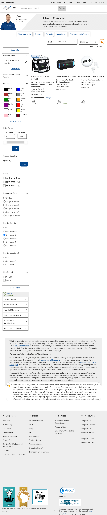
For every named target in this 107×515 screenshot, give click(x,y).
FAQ (30, 432)
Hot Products (68, 2)
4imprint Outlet (87, 438)
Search (62, 8)
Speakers (38, 34)
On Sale (94, 2)
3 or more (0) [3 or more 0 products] (11, 265)
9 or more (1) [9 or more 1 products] (11, 245)
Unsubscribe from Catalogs (14, 454)
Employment (8, 432)
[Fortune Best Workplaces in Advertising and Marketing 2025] (9, 471)
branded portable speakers (50, 360)
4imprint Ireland (87, 432)
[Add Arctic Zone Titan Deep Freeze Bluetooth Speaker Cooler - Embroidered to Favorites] (34, 102)
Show (82, 42)
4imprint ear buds (22, 346)
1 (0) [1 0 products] (8, 228)
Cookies (6, 450)
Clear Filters (15, 68)
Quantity (7, 160)
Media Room (34, 436)
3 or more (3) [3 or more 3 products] (11, 235)
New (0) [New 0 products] (9, 277)
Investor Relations (10, 436)
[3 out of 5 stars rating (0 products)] (15, 186)
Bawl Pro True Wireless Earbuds (92, 80)
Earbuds (49, 34)
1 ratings (48, 97)
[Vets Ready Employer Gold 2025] (23, 471)
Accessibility (7, 424)
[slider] (5, 142)
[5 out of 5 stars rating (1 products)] (15, 178)
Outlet (102, 2)
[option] (9, 89)
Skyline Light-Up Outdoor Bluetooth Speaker (65, 81)
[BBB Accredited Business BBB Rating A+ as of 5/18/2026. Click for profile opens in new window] (70, 476)
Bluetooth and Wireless (79, 34)
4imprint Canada (88, 424)
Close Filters (15, 50)
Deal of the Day (87, 442)
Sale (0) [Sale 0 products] (9, 280)
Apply (15, 148)
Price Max (22, 132)
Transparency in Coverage (40, 452)
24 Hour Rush (55, 2)
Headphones (61, 34)
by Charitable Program (64, 432)
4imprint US (86, 420)
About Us (6, 420)
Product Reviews (35, 440)
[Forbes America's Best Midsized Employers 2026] (40, 471)
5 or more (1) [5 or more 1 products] (11, 238)
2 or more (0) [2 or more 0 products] (11, 261)
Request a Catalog (36, 444)
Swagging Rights (36, 448)
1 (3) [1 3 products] (8, 258)
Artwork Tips (60, 427)
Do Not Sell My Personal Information (13, 445)
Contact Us (7, 428)
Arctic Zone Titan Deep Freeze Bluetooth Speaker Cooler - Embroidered (42, 84)
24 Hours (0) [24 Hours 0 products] (11, 198)
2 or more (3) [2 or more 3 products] (11, 231)
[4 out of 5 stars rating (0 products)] (15, 182)
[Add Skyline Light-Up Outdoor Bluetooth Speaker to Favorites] (58, 102)
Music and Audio (24, 34)
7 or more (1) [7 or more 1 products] (11, 242)
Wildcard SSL (64, 471)
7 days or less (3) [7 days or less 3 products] (12, 212)
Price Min (9, 132)
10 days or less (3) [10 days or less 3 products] (13, 216)
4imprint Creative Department (62, 421)
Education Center (36, 420)
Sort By (51, 42)
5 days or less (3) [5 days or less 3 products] (12, 208)
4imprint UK (86, 428)
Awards (32, 424)
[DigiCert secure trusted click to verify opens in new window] (68, 465)
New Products (82, 2)
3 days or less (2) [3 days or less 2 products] (12, 205)
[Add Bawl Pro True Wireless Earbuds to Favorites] (83, 102)
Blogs (31, 428)
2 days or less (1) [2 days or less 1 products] (12, 201)
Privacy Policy (8, 440)
